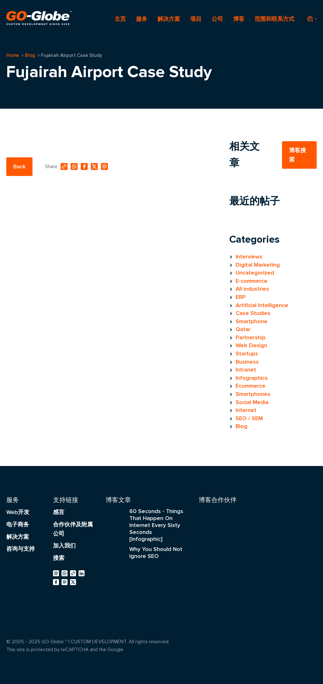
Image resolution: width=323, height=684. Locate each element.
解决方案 (168, 18)
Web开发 (17, 512)
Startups (247, 353)
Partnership (251, 337)
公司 (217, 18)
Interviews (249, 256)
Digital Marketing (258, 264)
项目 (196, 18)
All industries (252, 288)
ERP (241, 297)
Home (12, 55)
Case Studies (253, 313)
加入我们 (64, 545)
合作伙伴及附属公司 (73, 529)
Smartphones (253, 393)
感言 (58, 512)
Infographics (252, 377)
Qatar (243, 329)
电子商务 (17, 524)
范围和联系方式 (274, 18)
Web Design (251, 345)
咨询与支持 (20, 548)
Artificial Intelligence (262, 305)
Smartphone (251, 321)
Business (247, 361)
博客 (238, 18)
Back (19, 166)
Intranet (246, 369)
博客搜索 (297, 155)
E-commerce (251, 280)
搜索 (58, 557)
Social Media (252, 402)
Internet (246, 410)
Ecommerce (251, 385)
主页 (120, 18)
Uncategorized (255, 272)
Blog (30, 55)
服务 (141, 18)
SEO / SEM (249, 418)
